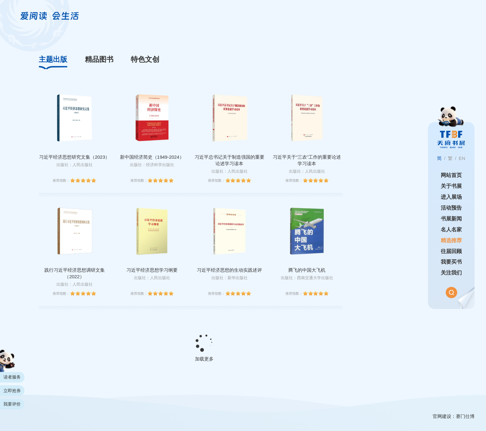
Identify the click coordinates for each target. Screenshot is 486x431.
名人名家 (451, 230)
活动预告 (451, 208)
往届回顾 (451, 251)
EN (462, 158)
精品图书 (99, 59)
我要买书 (451, 262)
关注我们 (451, 273)
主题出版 (53, 59)
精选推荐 (451, 240)
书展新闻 (451, 219)
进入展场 (451, 197)
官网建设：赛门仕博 (454, 416)
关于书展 (451, 186)
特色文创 (145, 59)
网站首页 (451, 175)
